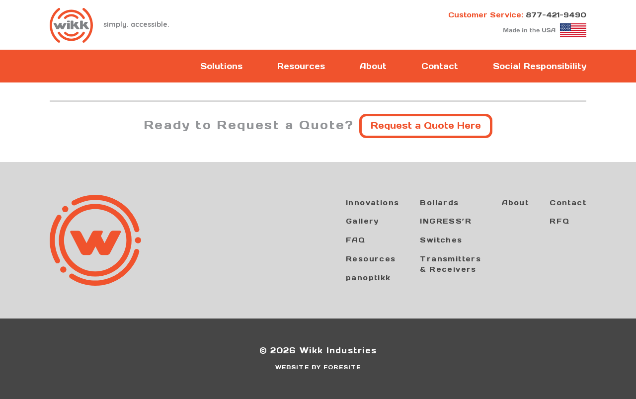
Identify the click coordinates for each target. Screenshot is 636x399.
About (373, 66)
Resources (301, 66)
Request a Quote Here (426, 125)
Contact (439, 66)
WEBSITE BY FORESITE (318, 367)
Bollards (439, 202)
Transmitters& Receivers (450, 264)
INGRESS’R (446, 221)
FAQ (355, 240)
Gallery (362, 221)
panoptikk (368, 277)
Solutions (221, 66)
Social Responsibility (539, 66)
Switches (441, 240)
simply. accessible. (109, 25)
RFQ (559, 221)
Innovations (372, 202)
